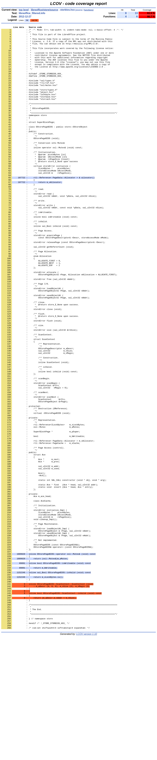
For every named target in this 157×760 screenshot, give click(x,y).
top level (24, 9)
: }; (16, 654)
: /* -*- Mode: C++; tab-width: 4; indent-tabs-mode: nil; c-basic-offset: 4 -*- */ (62, 30)
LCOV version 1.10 (86, 754)
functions (88, 10)
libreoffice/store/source (44, 9)
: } (15, 690)
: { (15, 701)
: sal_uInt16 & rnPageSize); (36, 202)
